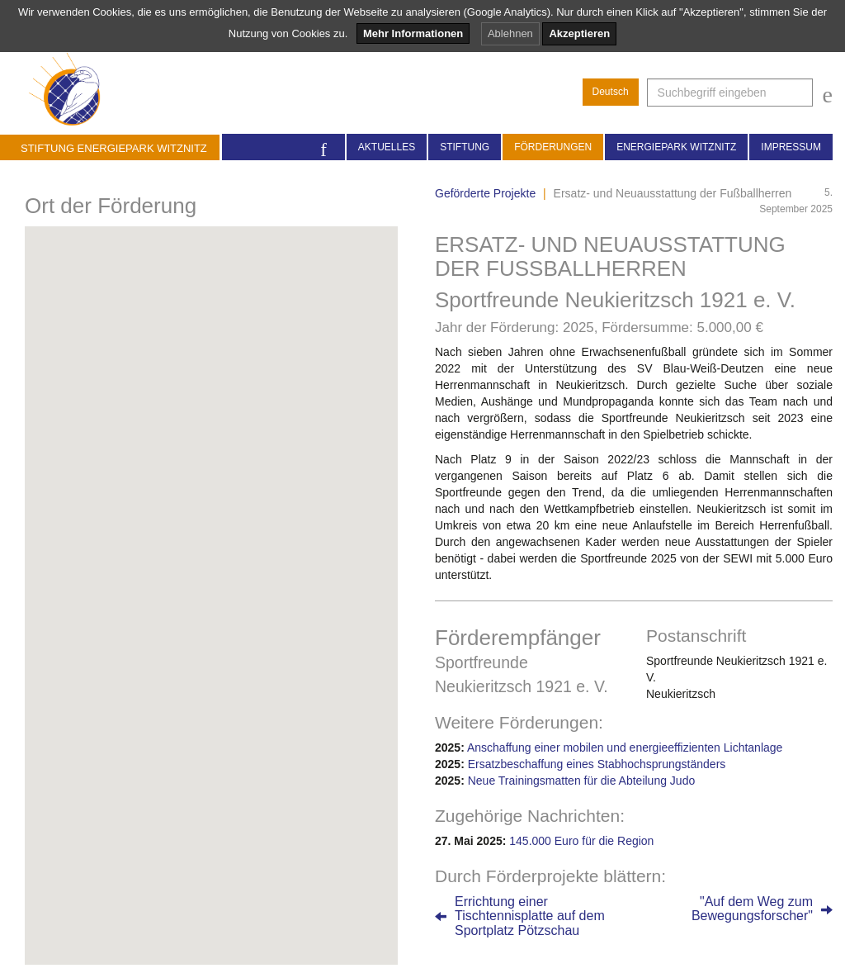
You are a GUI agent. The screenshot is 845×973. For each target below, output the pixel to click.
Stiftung (464, 147)
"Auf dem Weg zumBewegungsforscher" (752, 909)
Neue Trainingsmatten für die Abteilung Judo (582, 780)
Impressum (791, 147)
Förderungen (553, 147)
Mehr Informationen (413, 33)
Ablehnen (510, 33)
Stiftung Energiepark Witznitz (114, 148)
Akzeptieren (579, 33)
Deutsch (610, 91)
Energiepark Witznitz (676, 147)
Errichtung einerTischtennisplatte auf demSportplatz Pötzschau (530, 916)
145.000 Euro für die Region (581, 840)
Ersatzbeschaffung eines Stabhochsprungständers (597, 764)
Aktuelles (386, 147)
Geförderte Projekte (485, 193)
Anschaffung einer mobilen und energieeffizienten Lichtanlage (624, 747)
